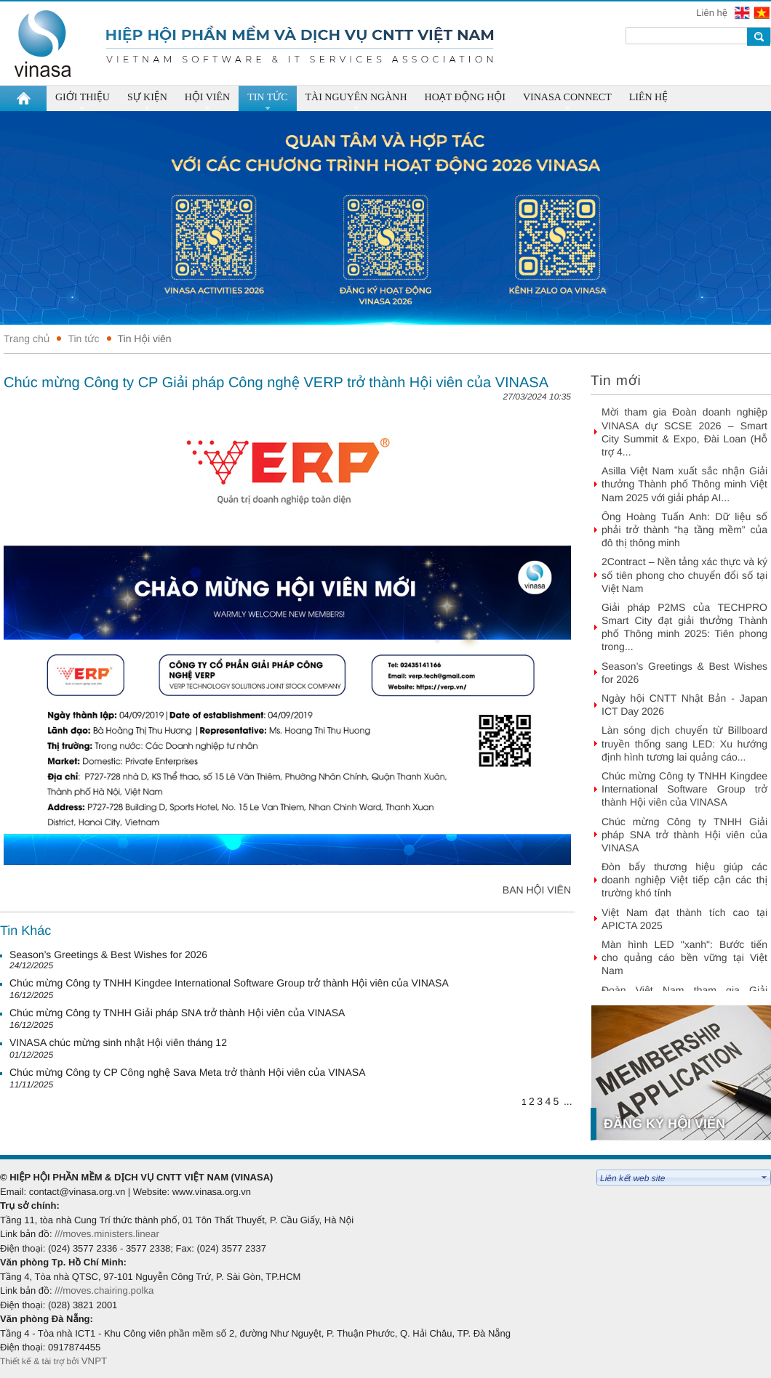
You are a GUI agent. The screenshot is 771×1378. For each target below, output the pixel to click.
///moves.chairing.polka (104, 1290)
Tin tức (83, 338)
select (764, 1178)
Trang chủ (26, 338)
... (568, 1101)
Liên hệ (713, 12)
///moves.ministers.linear (107, 1233)
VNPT (95, 1360)
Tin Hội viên (145, 338)
